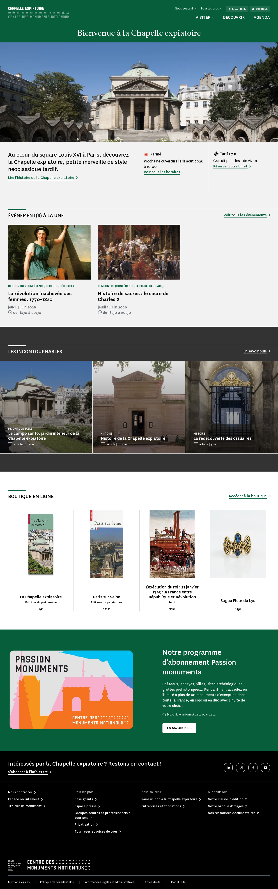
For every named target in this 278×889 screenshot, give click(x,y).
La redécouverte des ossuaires (222, 438)
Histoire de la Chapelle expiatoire (133, 438)
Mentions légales (19, 882)
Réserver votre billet (230, 166)
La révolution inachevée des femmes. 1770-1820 (40, 296)
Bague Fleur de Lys (237, 600)
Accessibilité (153, 882)
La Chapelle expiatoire (41, 597)
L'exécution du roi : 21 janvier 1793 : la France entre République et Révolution (172, 592)
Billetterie (237, 9)
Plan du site (178, 882)
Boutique (260, 9)
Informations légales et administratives (109, 882)
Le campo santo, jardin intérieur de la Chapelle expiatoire (44, 436)
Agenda (262, 17)
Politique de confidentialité (57, 882)
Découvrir (234, 17)
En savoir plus (179, 728)
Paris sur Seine (106, 597)
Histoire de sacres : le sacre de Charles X (133, 296)
